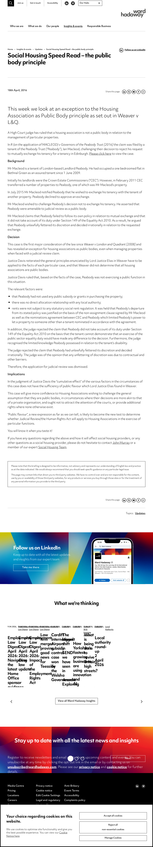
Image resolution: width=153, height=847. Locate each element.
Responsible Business (99, 26)
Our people (52, 26)
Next (141, 701)
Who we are (16, 26)
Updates (39, 49)
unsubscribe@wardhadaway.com (32, 767)
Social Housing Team (52, 448)
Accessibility (52, 3)
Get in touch (35, 3)
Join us (20, 3)
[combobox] (90, 3)
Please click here (100, 154)
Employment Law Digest (28, 626)
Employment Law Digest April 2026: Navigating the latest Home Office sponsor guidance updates (29, 644)
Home (10, 49)
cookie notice (117, 767)
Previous (11, 701)
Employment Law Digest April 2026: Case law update (84, 639)
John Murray (121, 443)
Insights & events (73, 26)
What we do (35, 26)
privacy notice (89, 767)
